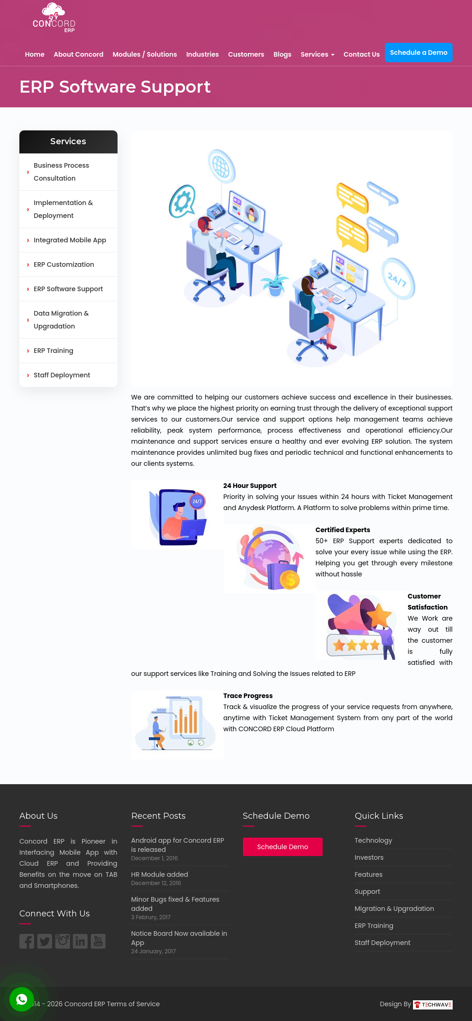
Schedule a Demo (419, 52)
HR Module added (160, 874)
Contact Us (362, 54)
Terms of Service (133, 1004)
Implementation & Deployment (60, 209)
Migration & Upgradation (394, 908)
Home (34, 54)
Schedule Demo (282, 846)
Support (367, 891)
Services (317, 54)
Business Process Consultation (58, 172)
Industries (202, 54)
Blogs (283, 54)
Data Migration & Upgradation (58, 320)
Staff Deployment (58, 375)
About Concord (79, 54)
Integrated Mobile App (66, 240)
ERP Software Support (65, 288)
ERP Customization (60, 264)
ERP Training (50, 350)
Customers (246, 54)
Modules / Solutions (144, 54)
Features (369, 874)
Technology (373, 840)
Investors (369, 857)
